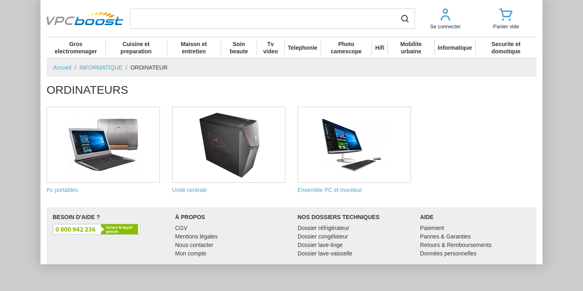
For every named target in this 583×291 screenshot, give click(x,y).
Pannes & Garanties (445, 236)
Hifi (380, 47)
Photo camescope (346, 48)
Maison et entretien (194, 48)
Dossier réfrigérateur (323, 228)
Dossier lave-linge (320, 245)
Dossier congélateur (323, 236)
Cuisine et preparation (136, 48)
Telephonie (302, 47)
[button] (445, 18)
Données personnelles (448, 253)
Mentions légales (196, 236)
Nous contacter (194, 245)
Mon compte (190, 253)
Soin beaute (239, 48)
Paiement (432, 228)
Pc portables (103, 150)
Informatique (455, 47)
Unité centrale (228, 150)
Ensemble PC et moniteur (354, 150)
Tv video (270, 48)
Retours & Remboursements (456, 245)
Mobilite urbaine (411, 48)
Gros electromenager (76, 48)
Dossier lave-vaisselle (325, 253)
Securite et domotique (506, 48)
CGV (181, 228)
